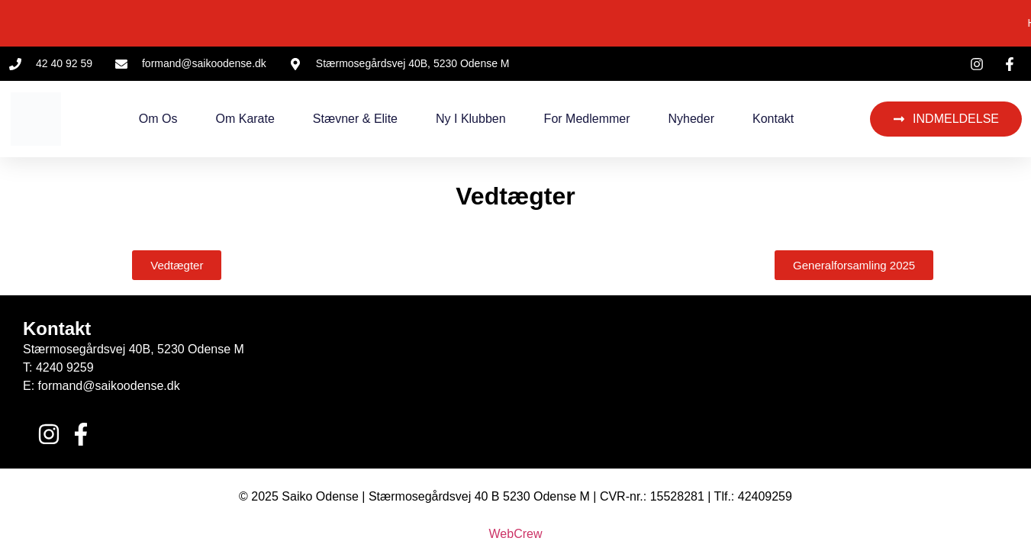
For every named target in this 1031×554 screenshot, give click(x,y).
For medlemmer (587, 118)
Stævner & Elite (355, 118)
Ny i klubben (471, 118)
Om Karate (244, 118)
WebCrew (516, 533)
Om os (158, 118)
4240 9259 (65, 367)
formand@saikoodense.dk (109, 385)
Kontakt (773, 118)
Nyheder (691, 118)
